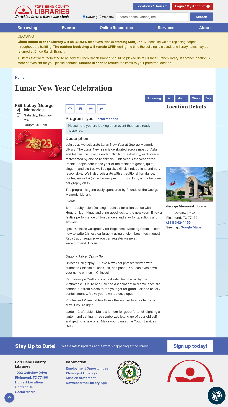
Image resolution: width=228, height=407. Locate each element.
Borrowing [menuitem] (27, 27)
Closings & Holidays (81, 373)
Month (181, 98)
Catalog (91, 17)
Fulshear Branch (90, 63)
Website (108, 17)
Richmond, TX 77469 (31, 377)
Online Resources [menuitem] (116, 27)
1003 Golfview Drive (31, 373)
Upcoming (154, 98)
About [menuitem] (205, 27)
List (169, 98)
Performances (106, 119)
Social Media (25, 392)
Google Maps (191, 227)
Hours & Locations (29, 382)
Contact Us (24, 387)
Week (196, 98)
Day (208, 98)
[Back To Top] (9, 398)
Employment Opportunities (87, 368)
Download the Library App (86, 383)
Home (19, 77)
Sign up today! (190, 346)
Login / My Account (190, 6)
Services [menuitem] (166, 27)
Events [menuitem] (68, 27)
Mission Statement (81, 378)
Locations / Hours (150, 6)
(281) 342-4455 (178, 222)
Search (201, 17)
